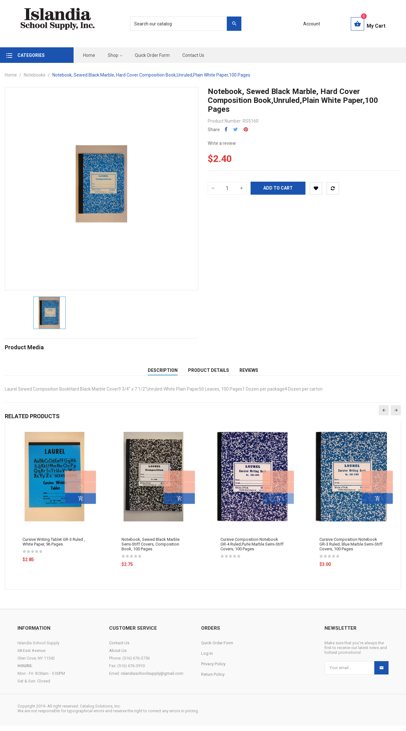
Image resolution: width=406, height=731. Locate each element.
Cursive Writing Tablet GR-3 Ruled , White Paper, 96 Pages (54, 547)
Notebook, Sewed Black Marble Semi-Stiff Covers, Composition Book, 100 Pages (150, 549)
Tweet (235, 129)
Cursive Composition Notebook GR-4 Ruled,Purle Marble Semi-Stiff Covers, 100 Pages (252, 549)
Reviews (248, 372)
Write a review (222, 143)
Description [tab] (163, 372)
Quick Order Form (217, 648)
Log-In (207, 658)
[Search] (182, 24)
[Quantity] (227, 188)
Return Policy (213, 679)
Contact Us (119, 648)
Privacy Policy (213, 669)
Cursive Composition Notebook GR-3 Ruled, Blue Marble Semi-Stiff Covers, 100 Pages (351, 549)
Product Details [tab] (208, 372)
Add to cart (278, 188)
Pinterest (246, 129)
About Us (118, 656)
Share (226, 129)
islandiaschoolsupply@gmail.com (152, 678)
